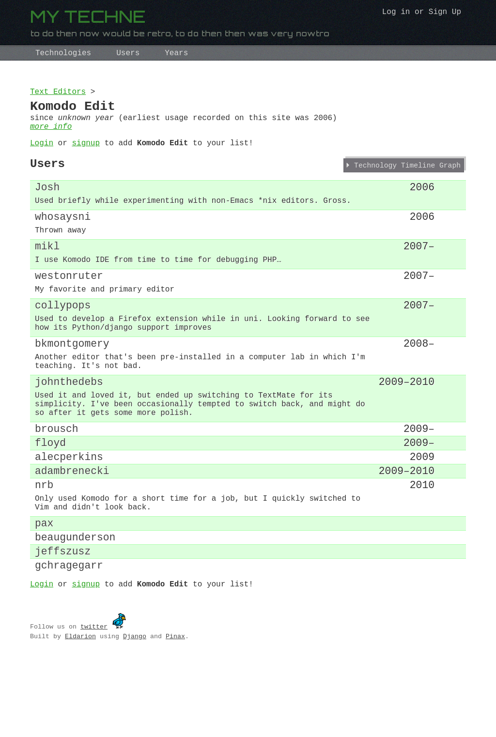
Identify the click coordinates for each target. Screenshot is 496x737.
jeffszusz (63, 625)
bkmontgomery (72, 382)
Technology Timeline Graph (407, 179)
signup (86, 153)
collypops (63, 338)
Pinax (175, 715)
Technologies (63, 53)
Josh (47, 202)
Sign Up (445, 13)
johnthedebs (69, 427)
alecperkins (69, 515)
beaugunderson (75, 609)
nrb (44, 548)
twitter (94, 705)
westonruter (69, 304)
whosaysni (63, 236)
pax (44, 592)
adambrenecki (72, 531)
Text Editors (58, 93)
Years (176, 53)
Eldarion (80, 715)
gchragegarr (69, 642)
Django (134, 715)
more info (51, 134)
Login (41, 153)
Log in (396, 13)
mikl (47, 270)
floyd (50, 498)
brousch (56, 482)
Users (128, 53)
